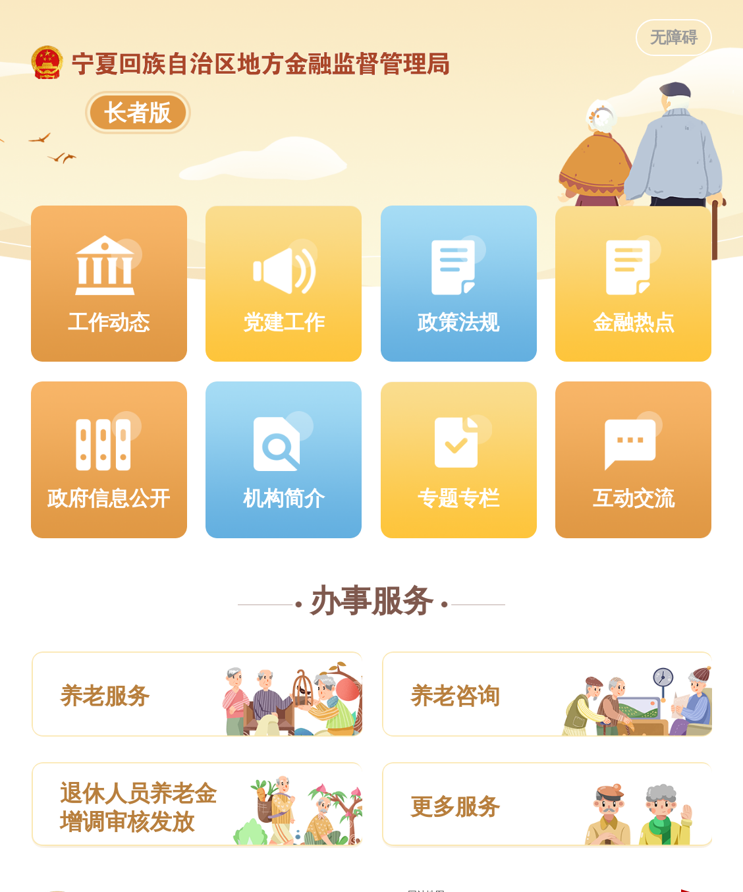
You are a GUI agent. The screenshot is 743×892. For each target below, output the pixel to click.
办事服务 (371, 601)
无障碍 (674, 37)
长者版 (137, 112)
